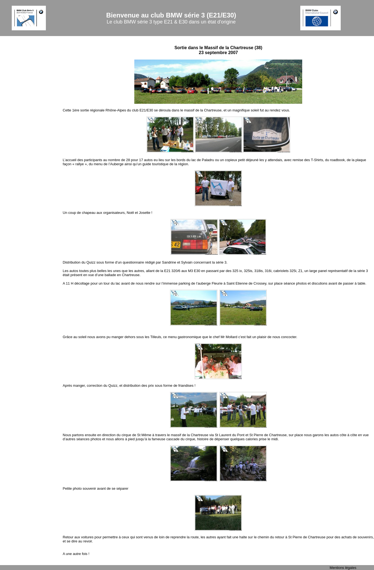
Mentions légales (343, 568)
